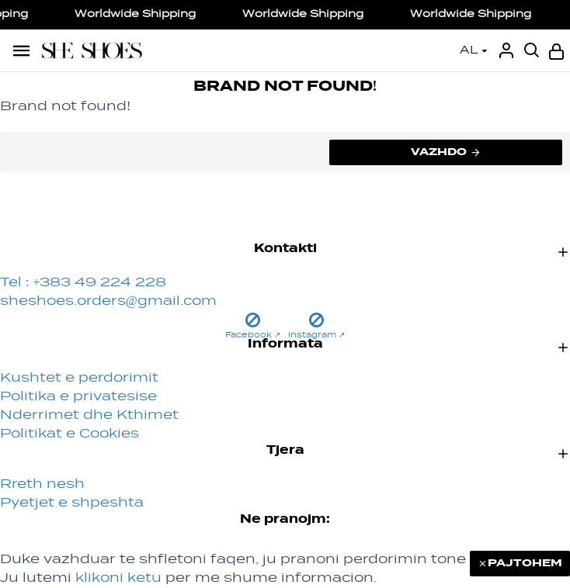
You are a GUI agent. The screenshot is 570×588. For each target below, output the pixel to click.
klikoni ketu (118, 578)
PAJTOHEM (525, 563)
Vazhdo (439, 152)
